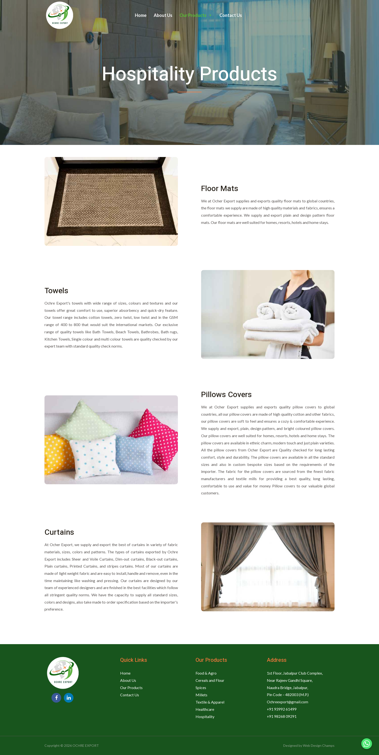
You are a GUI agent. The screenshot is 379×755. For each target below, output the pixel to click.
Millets (201, 694)
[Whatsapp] (366, 743)
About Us (163, 15)
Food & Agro (206, 673)
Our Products (196, 15)
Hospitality (205, 716)
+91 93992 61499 (282, 709)
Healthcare (205, 709)
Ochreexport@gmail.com (288, 701)
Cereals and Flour (210, 680)
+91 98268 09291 (282, 716)
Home (140, 15)
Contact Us (230, 15)
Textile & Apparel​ (210, 701)
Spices (201, 687)
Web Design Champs (319, 745)
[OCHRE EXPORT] (58, 15)
